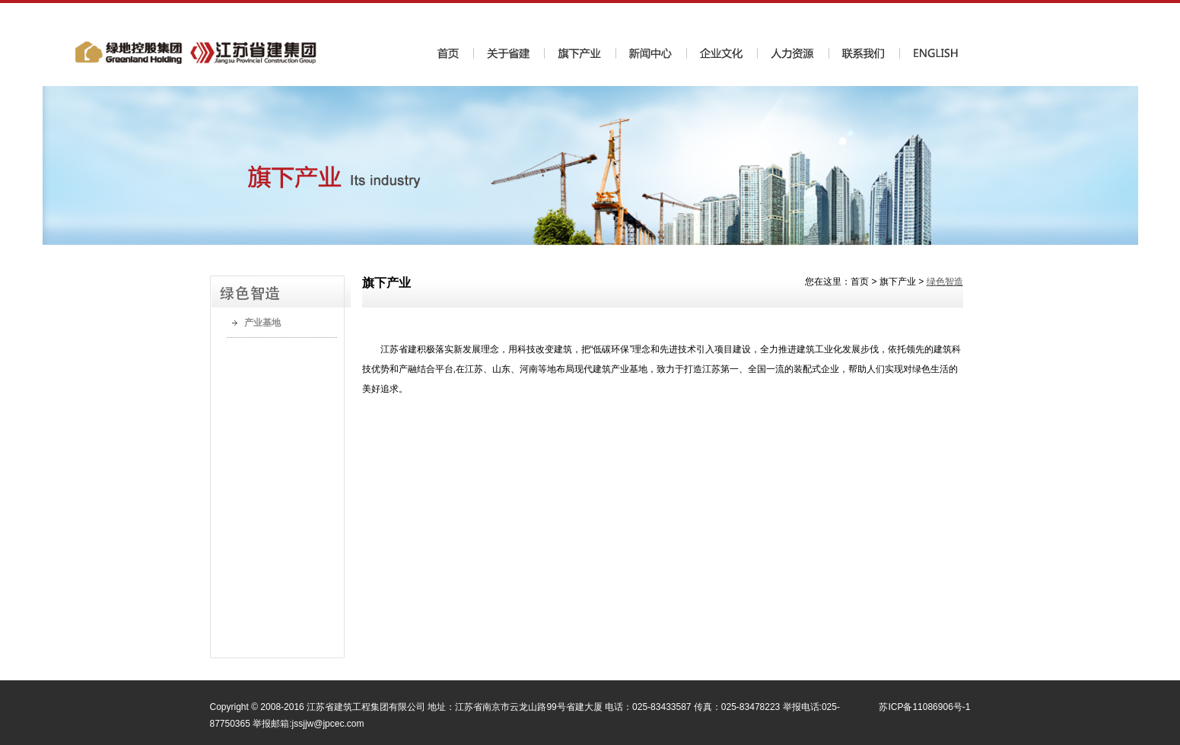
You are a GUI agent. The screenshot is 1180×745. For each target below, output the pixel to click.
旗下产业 (897, 281)
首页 (860, 281)
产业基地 (262, 322)
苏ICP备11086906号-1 (924, 707)
